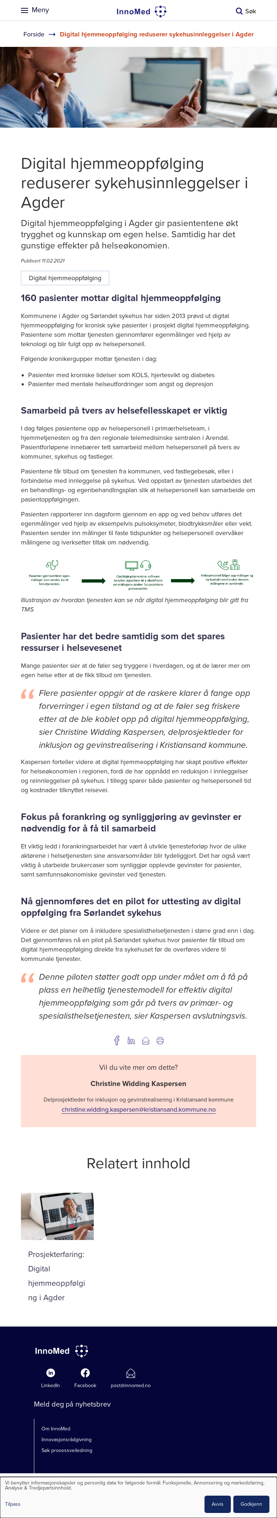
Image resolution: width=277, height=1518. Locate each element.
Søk (250, 11)
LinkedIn (50, 1385)
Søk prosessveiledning (66, 1450)
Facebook (85, 1385)
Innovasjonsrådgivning (66, 1440)
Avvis (218, 1504)
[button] (138, 591)
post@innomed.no (131, 1385)
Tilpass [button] (13, 1504)
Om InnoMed (55, 1429)
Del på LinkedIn (131, 1040)
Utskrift (160, 1040)
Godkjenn (251, 1504)
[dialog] (138, 1497)
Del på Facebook (117, 1040)
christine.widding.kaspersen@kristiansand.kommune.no (139, 1109)
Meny (40, 10)
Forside (33, 34)
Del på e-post (145, 1040)
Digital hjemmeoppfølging (65, 278)
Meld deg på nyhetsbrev (72, 1404)
